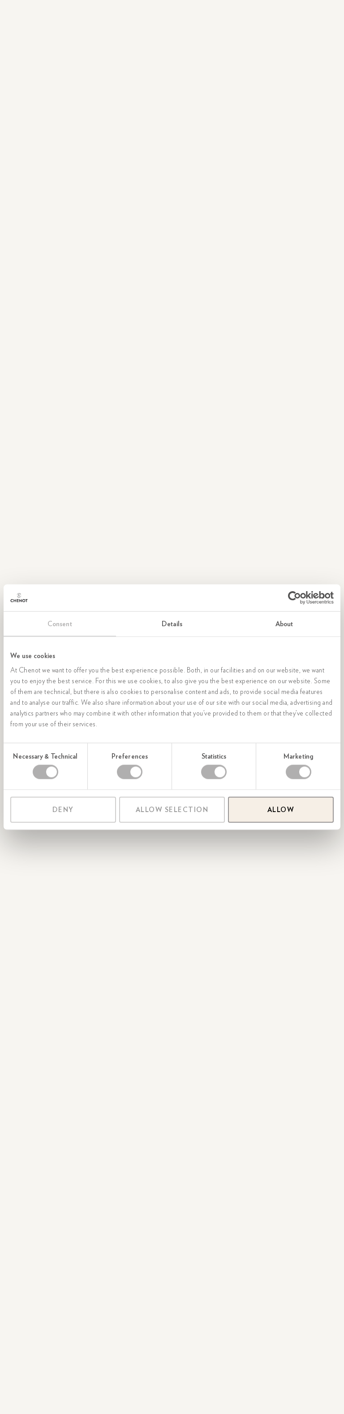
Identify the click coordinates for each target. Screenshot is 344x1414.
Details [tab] (172, 624)
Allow (281, 809)
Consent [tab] (59, 624)
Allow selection (172, 809)
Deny (63, 809)
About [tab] (284, 624)
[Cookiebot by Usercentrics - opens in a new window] (294, 598)
